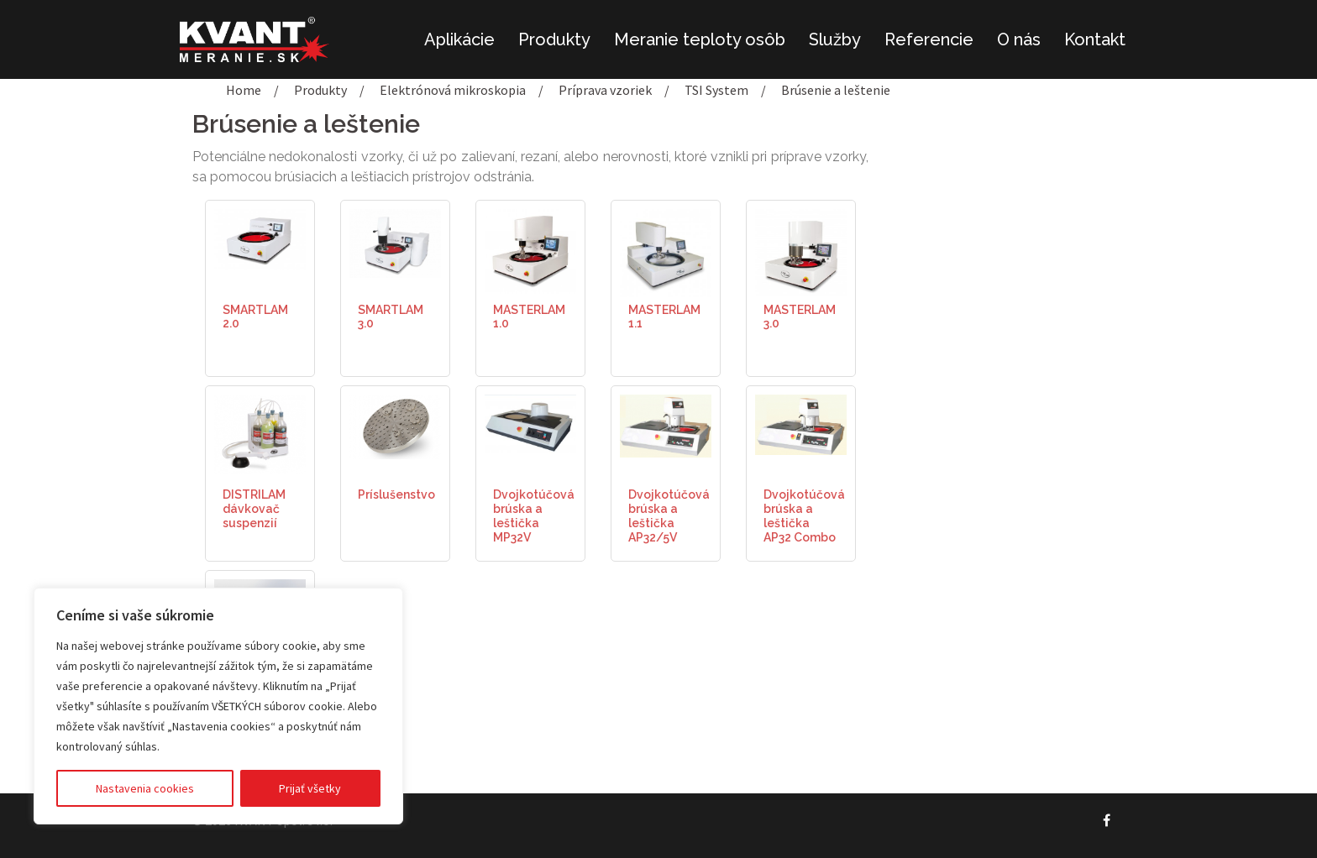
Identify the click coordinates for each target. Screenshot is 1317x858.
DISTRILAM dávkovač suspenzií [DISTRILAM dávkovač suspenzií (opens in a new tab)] (254, 509)
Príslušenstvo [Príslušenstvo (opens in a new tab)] (396, 494)
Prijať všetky (310, 788)
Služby (835, 39)
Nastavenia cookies (145, 788)
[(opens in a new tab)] (260, 237)
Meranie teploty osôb (699, 39)
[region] (218, 706)
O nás (1019, 39)
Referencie (928, 39)
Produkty (554, 39)
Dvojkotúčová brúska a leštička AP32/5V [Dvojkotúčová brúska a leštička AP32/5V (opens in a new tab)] (669, 515)
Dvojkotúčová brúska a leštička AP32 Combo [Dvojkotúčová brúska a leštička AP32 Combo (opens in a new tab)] (804, 515)
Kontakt (1094, 39)
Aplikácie (459, 39)
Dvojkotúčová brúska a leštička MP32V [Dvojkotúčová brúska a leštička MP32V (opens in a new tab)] (534, 515)
